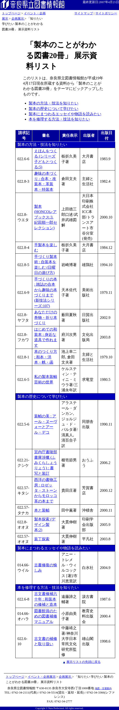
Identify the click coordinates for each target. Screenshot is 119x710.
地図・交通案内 (103, 688)
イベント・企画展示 (42, 676)
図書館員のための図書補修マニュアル (45, 616)
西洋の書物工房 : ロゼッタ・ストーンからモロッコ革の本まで (45, 490)
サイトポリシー (106, 13)
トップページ (11, 13)
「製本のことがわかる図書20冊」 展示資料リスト (61, 55)
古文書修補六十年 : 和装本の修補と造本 (45, 599)
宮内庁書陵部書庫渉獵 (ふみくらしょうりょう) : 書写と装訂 (45, 462)
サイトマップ (83, 13)
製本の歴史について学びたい (53, 109)
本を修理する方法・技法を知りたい (59, 119)
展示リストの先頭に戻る (83, 662)
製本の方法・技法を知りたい (53, 103)
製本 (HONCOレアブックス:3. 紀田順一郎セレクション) (45, 217)
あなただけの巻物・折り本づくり (45, 317)
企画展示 (18, 18)
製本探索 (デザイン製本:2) (44, 524)
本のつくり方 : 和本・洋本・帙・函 (45, 357)
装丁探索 (41, 539)
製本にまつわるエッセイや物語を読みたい (65, 114)
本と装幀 (41, 510)
